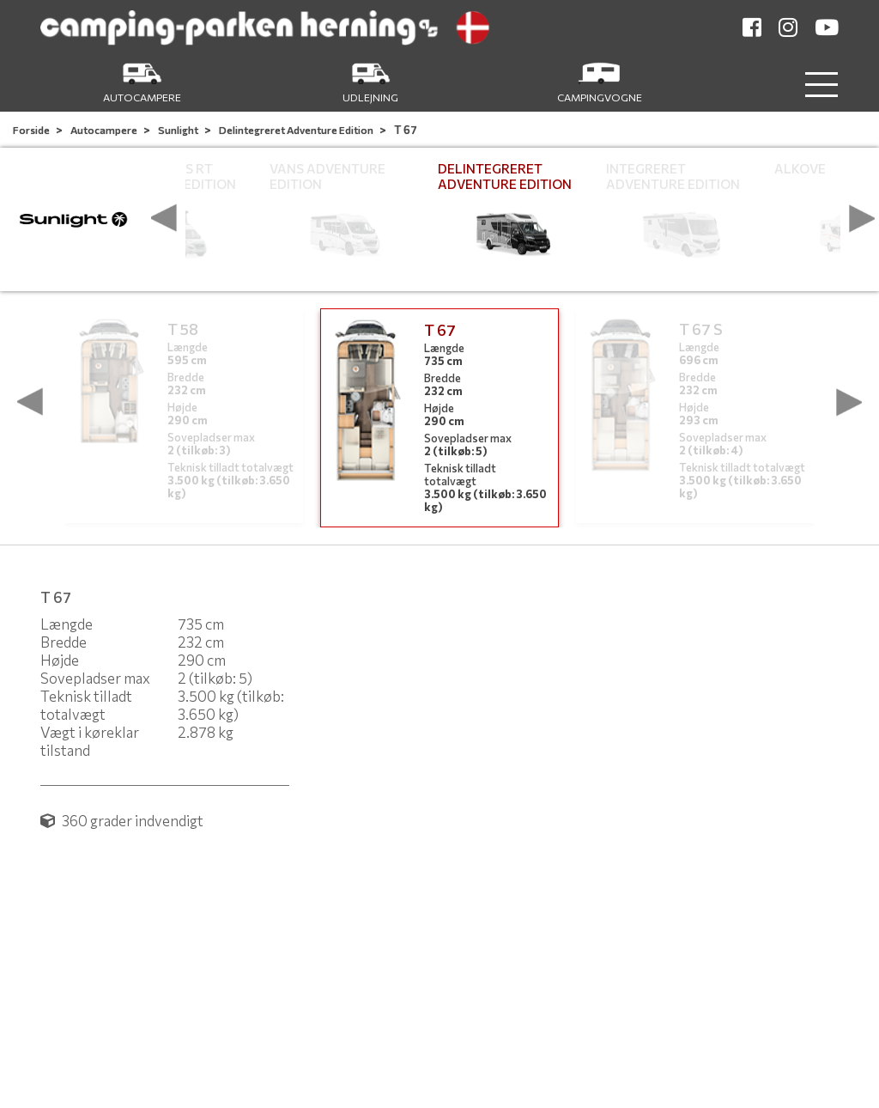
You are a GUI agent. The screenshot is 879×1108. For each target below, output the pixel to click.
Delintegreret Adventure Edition (297, 130)
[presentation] (164, 218)
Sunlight (179, 130)
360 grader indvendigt (121, 821)
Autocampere (104, 130)
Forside (32, 130)
